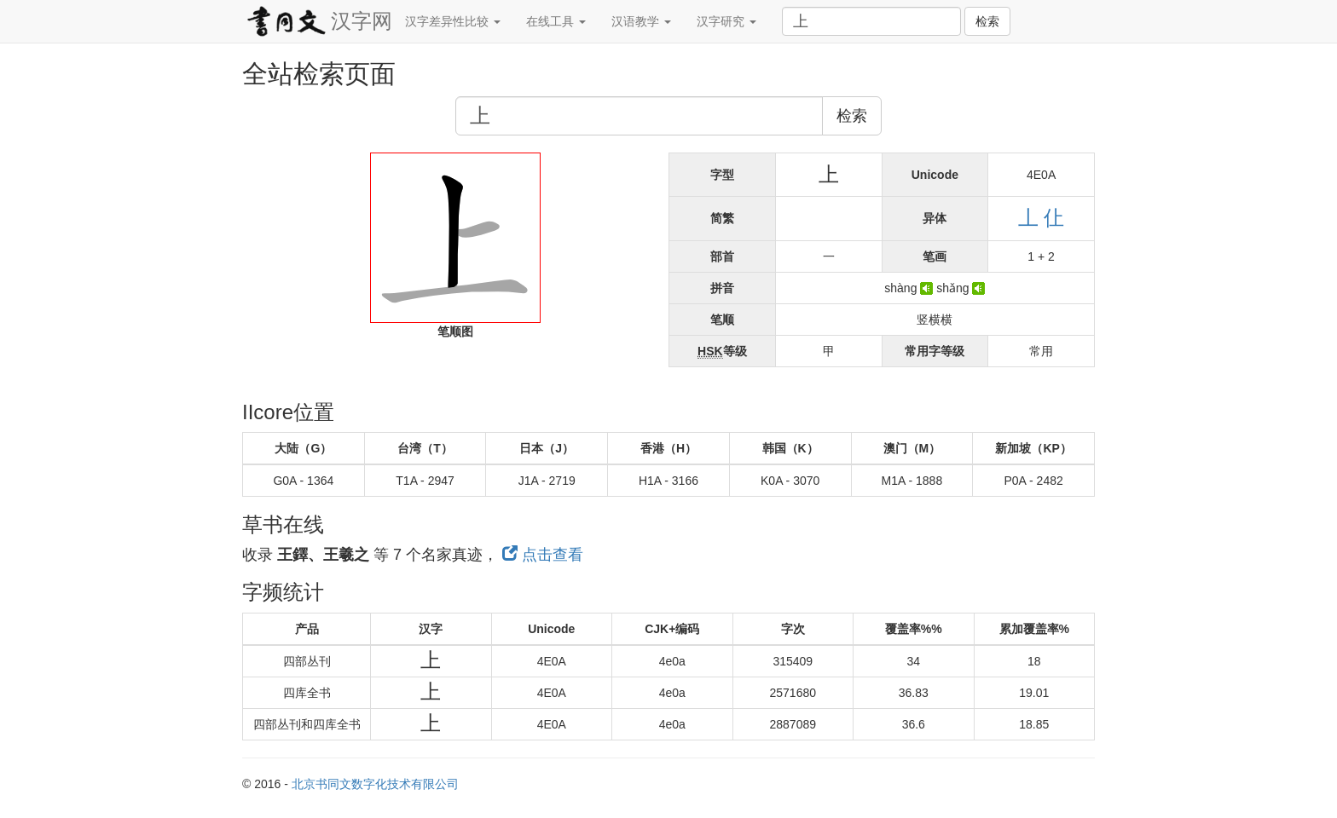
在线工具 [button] (556, 21)
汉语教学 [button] (641, 21)
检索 (987, 21)
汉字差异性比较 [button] (453, 21)
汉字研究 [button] (726, 21)
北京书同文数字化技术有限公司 (375, 784)
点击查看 (542, 554)
